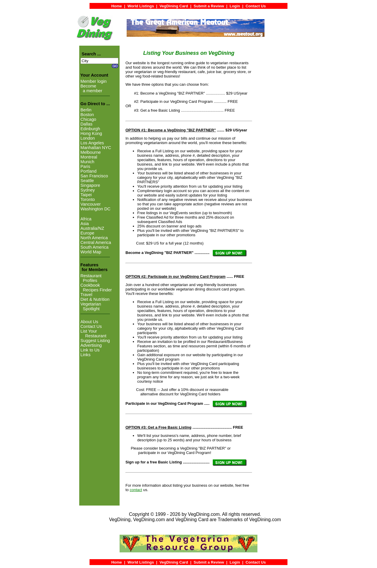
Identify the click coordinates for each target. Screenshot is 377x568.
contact (136, 490)
